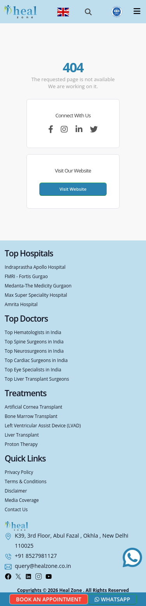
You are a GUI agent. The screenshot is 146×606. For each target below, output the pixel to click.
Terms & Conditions (25, 481)
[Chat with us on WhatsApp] (132, 557)
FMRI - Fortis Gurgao (26, 276)
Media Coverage (22, 500)
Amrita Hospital (21, 304)
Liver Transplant (22, 435)
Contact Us (16, 509)
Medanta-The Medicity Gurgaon (38, 285)
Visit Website (73, 189)
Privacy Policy (19, 472)
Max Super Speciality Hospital (36, 295)
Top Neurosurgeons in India (34, 351)
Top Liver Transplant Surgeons (37, 379)
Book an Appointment (48, 599)
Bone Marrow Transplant (31, 416)
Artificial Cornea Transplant (33, 407)
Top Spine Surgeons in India (34, 341)
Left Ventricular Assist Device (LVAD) (43, 425)
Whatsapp (112, 599)
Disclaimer (16, 491)
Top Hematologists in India (33, 332)
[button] (88, 11)
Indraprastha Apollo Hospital (35, 267)
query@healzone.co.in (43, 565)
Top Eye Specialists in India (33, 369)
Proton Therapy (21, 444)
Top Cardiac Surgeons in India (36, 360)
